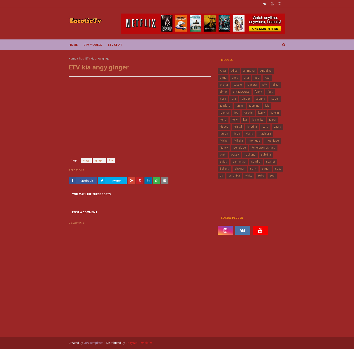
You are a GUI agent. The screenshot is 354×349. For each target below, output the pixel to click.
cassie (237, 85)
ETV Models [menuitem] (93, 45)
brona (224, 85)
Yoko (261, 175)
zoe (272, 175)
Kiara (272, 120)
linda (237, 133)
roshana (250, 154)
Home (72, 58)
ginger (99, 160)
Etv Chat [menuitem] (115, 45)
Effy (264, 85)
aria (246, 78)
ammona (249, 71)
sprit (253, 168)
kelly (235, 120)
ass (256, 78)
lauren (224, 133)
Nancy (224, 147)
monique (254, 140)
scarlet (270, 161)
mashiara (265, 133)
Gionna (260, 99)
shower (240, 168)
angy (86, 160)
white (248, 175)
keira (223, 120)
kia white (257, 120)
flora (223, 99)
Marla (249, 133)
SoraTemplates (93, 343)
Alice (234, 71)
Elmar (223, 92)
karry (261, 113)
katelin (274, 113)
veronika (234, 175)
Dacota (252, 85)
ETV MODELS (241, 92)
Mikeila (238, 140)
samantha (239, 161)
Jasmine (254, 106)
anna (235, 78)
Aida (223, 71)
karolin (248, 113)
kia (81, 58)
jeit (267, 106)
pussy (235, 154)
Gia (234, 99)
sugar (266, 168)
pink (222, 154)
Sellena (224, 168)
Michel (224, 140)
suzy (278, 168)
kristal (238, 127)
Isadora (225, 106)
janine (240, 106)
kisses (224, 127)
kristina (252, 127)
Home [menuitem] (73, 45)
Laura (277, 127)
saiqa (223, 161)
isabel (275, 99)
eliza (275, 85)
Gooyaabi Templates (139, 343)
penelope (239, 147)
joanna (224, 113)
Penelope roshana (263, 147)
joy (236, 113)
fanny (258, 92)
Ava (267, 78)
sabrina (266, 154)
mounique (272, 140)
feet (270, 92)
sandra (256, 161)
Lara (265, 127)
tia (221, 175)
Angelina (266, 71)
